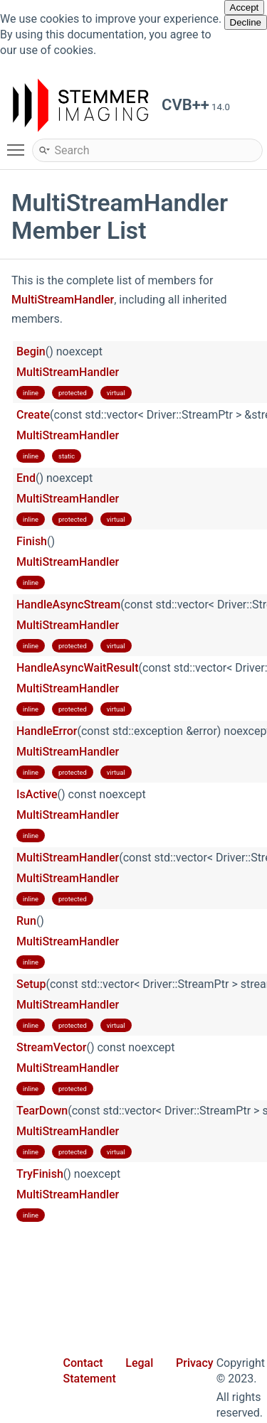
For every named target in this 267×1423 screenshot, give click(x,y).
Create (33, 414)
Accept (244, 7)
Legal (139, 1363)
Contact (83, 1363)
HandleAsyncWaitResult (77, 668)
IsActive (37, 794)
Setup (31, 984)
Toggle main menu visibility (19, 143)
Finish (31, 541)
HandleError (46, 731)
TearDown (42, 1110)
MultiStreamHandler (62, 299)
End (26, 478)
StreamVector (51, 1047)
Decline (245, 22)
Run (26, 921)
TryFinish (39, 1174)
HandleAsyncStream (68, 604)
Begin (31, 351)
